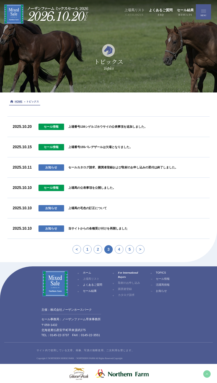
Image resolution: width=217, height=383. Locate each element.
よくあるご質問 (92, 284)
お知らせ (161, 290)
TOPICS (161, 272)
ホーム (87, 272)
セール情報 (163, 278)
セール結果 (90, 290)
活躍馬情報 (163, 284)
